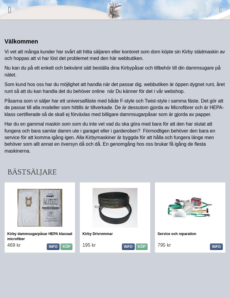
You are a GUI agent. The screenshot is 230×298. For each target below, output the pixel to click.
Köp (66, 247)
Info (53, 247)
